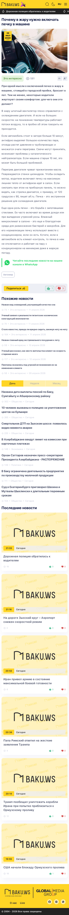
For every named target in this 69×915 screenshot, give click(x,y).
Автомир (8, 274)
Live (22, 902)
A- (59, 78)
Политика (16, 465)
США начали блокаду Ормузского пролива (34, 867)
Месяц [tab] (57, 383)
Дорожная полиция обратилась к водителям (28, 11)
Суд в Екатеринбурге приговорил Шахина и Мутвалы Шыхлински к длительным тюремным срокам (33, 491)
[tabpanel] (34, 446)
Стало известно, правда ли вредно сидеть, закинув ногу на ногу (34, 329)
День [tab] (12, 383)
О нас (13, 902)
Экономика (17, 449)
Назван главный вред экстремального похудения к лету (31, 340)
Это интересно (12, 78)
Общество (16, 401)
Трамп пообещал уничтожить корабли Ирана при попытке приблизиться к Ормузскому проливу (30, 806)
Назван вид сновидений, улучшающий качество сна (28, 304)
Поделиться (16, 288)
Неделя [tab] (34, 383)
